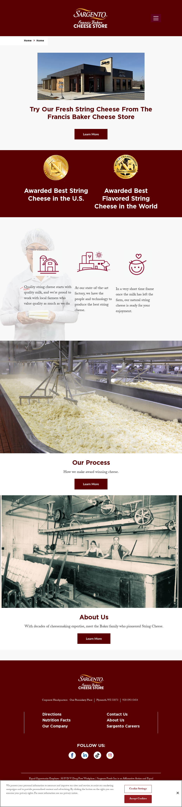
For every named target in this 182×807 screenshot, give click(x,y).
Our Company (55, 726)
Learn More (91, 134)
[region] (91, 793)
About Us (115, 720)
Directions (52, 714)
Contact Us (117, 714)
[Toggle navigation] (156, 18)
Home (28, 40)
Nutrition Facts (56, 720)
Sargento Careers (123, 726)
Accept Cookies (138, 799)
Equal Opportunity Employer (44, 779)
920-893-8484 (130, 700)
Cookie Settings (138, 789)
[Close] (177, 793)
